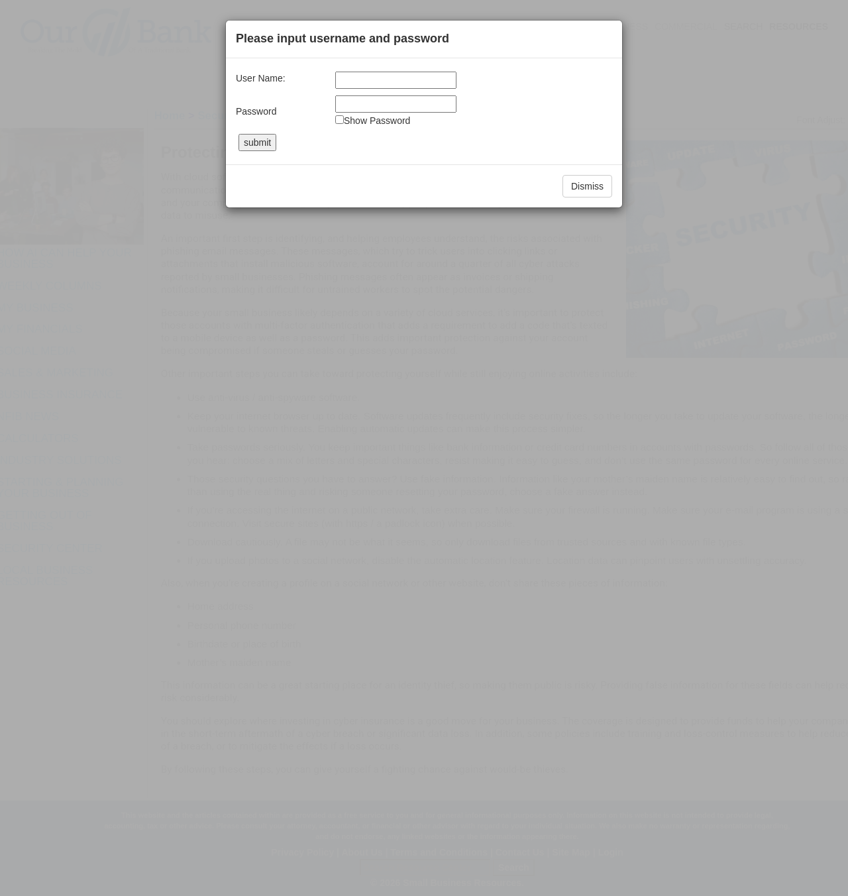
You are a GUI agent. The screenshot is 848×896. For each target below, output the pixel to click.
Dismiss (587, 186)
